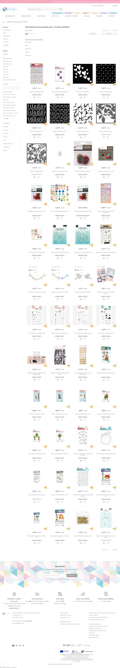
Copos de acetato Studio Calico (83, 171)
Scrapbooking (10, 16)
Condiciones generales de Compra (97, 630)
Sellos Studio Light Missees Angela (82, 333)
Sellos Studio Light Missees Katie (60, 333)
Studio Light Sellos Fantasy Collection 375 (105, 495)
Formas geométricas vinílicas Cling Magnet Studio (82, 373)
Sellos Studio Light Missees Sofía (37, 333)
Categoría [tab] (5, 27)
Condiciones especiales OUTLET (97, 619)
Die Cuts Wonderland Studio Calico (59, 211)
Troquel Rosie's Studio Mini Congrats (37, 292)
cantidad (27, 52)
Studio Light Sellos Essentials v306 (59, 453)
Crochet (112, 16)
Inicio (4, 21)
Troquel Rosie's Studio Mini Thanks (59, 292)
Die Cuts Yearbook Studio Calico (37, 252)
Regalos (87, 16)
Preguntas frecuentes (65, 621)
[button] (39, 97)
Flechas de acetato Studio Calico (106, 171)
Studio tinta (28, 48)
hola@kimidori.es (19, 623)
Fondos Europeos (93, 615)
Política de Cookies (93, 637)
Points (4, 33)
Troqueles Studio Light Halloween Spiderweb (105, 212)
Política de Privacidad (94, 635)
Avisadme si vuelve (105, 134)
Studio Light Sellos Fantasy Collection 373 (59, 536)
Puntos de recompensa (94, 624)
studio (26, 45)
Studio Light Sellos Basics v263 (82, 414)
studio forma (28, 55)
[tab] (12, 54)
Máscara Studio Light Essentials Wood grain (105, 536)
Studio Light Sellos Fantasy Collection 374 (36, 536)
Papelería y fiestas (71, 16)
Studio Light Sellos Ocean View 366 (106, 373)
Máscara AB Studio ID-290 (36, 131)
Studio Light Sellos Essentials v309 (105, 414)
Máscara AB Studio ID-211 (82, 131)
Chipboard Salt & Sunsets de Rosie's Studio (106, 292)
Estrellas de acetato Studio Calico (59, 171)
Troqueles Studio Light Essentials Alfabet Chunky (83, 495)
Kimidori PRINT (26, 16)
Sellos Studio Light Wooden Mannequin (106, 252)
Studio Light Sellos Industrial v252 (59, 494)
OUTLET (77, 13)
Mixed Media (41, 16)
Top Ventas (104, 13)
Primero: (103, 33)
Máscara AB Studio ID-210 (106, 131)
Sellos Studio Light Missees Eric (106, 333)
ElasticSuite (13, 667)
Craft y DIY (55, 16)
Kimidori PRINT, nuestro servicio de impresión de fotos (102, 613)
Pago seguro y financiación (95, 628)
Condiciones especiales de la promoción (70, 624)
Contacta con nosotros (65, 615)
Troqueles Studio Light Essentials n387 (105, 453)
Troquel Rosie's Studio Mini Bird (83, 292)
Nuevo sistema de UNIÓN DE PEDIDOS (98, 617)
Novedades (68, 13)
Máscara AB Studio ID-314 (82, 91)
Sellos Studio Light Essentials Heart (60, 252)
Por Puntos (94, 13)
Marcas (85, 13)
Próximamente (57, 13)
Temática (113, 13)
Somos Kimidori (64, 613)
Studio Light (28, 42)
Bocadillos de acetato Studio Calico (36, 211)
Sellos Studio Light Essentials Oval (82, 252)
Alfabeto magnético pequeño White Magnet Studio (37, 373)
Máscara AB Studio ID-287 (59, 131)
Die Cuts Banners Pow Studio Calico (83, 536)
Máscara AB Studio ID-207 (36, 171)
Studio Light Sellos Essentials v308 (36, 453)
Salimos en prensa (64, 617)
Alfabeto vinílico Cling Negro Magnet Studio (60, 373)
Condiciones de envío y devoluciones (98, 626)
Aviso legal (91, 632)
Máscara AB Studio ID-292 (105, 91)
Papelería (5, 39)
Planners (99, 16)
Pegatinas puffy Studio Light (37, 91)
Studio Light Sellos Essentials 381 (59, 91)
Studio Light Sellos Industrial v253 (36, 494)
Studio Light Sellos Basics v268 (59, 414)
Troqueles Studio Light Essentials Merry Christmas (83, 454)
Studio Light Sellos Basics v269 (36, 414)
